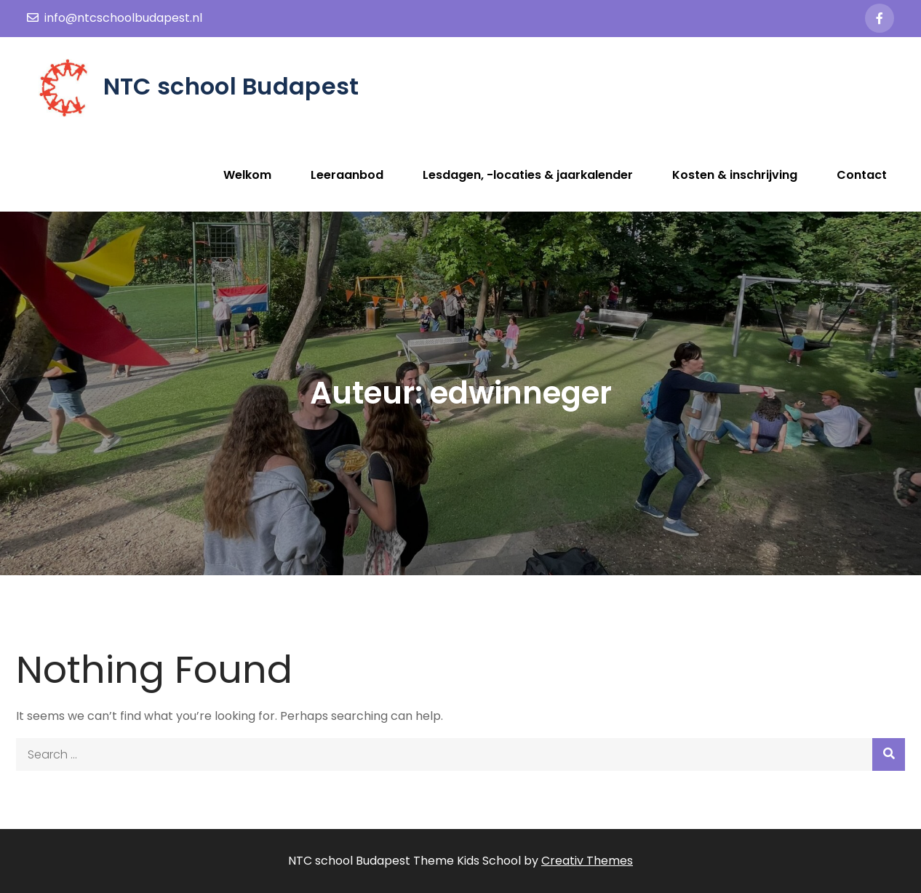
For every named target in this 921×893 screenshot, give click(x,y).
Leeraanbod (347, 175)
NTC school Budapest (231, 86)
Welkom (247, 175)
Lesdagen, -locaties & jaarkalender (528, 175)
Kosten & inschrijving (734, 175)
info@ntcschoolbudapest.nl (114, 17)
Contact (862, 175)
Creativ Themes (587, 860)
